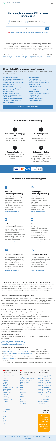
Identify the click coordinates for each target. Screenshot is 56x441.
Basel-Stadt (23, 384)
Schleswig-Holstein (8, 399)
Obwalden (23, 401)
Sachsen (5, 396)
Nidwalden (23, 400)
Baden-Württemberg (8, 375)
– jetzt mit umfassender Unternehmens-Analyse (29, 32)
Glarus (22, 391)
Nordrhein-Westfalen (8, 391)
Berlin (4, 378)
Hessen (5, 385)
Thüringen (5, 401)
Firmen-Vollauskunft (9, 358)
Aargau (22, 377)
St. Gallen (23, 403)
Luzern (22, 396)
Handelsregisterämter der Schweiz (27, 372)
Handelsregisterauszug (44, 375)
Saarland (5, 394)
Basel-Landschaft (25, 382)
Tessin (4, 416)
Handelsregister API (43, 403)
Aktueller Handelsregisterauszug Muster (12, 341)
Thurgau (5, 415)
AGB (36, 437)
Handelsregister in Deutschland (10, 371)
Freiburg (22, 387)
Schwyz (5, 411)
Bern (21, 385)
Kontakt (7, 437)
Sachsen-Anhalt (7, 398)
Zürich (4, 425)
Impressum (28, 438)
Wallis (4, 422)
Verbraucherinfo (21, 437)
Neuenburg (23, 398)
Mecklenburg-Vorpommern (10, 387)
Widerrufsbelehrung (44, 437)
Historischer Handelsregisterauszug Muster (13, 344)
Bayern (5, 377)
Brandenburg (6, 380)
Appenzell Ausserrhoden (27, 378)
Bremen (5, 382)
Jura (21, 394)
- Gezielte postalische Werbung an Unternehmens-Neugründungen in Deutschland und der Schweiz (43, 423)
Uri (3, 418)
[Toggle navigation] (51, 2)
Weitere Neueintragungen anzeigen (28, 106)
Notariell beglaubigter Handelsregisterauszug (15, 351)
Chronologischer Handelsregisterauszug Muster (14, 343)
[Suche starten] (47, 28)
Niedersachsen (7, 389)
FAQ (12, 437)
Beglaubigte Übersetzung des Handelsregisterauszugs (18, 353)
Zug (4, 423)
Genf (21, 389)
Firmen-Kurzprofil (8, 357)
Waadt (4, 420)
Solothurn (5, 413)
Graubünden (23, 392)
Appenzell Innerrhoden (26, 380)
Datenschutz (30, 437)
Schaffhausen (6, 409)
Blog (15, 437)
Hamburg (5, 384)
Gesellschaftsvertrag (43, 401)
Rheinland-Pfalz (7, 392)
